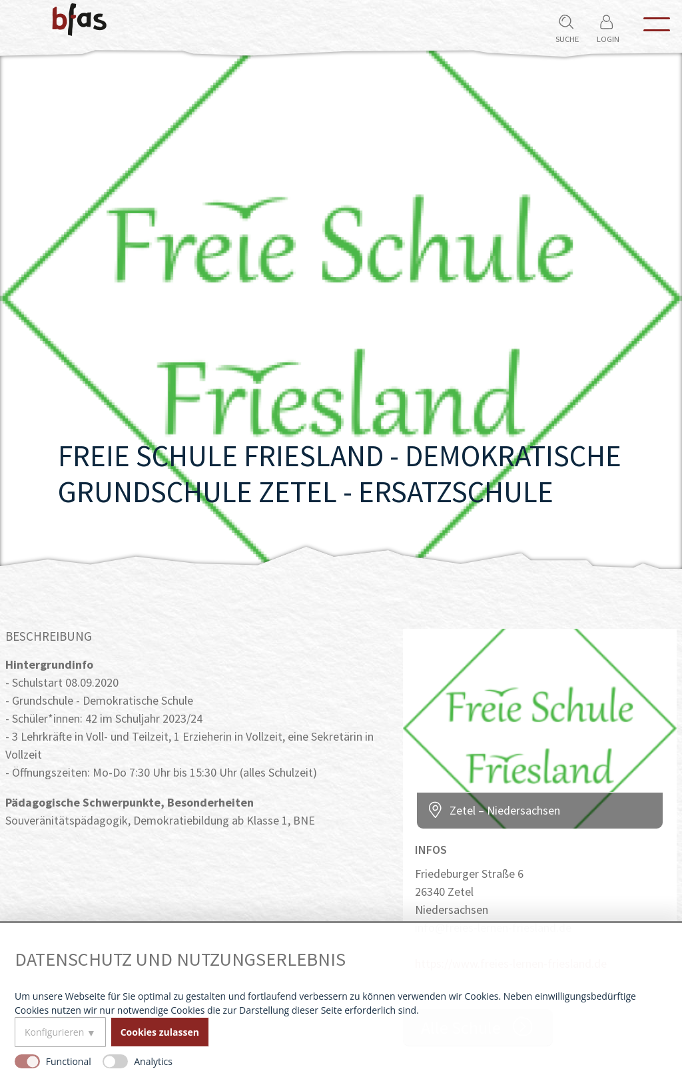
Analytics (153, 1061)
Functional (68, 1061)
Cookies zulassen (160, 1032)
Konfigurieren (54, 1032)
